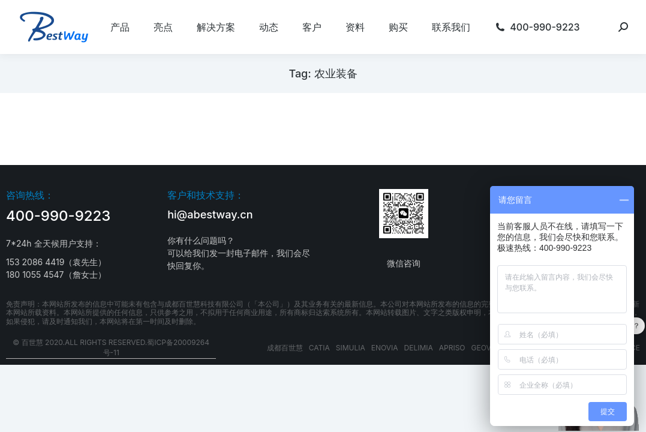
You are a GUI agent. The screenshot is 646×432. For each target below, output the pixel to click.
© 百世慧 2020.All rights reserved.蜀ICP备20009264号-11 (111, 347)
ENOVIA (384, 347)
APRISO (452, 347)
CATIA (319, 347)
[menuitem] (120, 27)
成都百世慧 (285, 347)
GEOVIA (484, 347)
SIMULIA (350, 347)
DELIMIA (418, 347)
